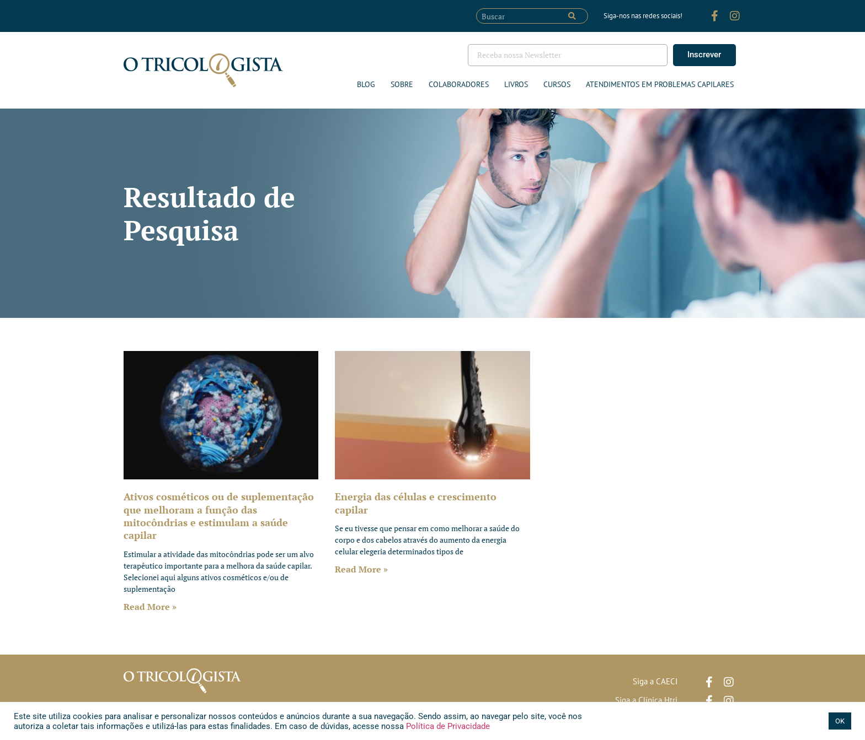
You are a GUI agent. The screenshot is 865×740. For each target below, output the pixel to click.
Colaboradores (459, 84)
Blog (366, 84)
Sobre (402, 84)
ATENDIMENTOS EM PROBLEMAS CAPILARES (660, 84)
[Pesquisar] (572, 16)
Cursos (556, 84)
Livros (516, 84)
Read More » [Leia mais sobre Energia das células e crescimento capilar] (361, 569)
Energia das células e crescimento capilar (415, 503)
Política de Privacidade (447, 726)
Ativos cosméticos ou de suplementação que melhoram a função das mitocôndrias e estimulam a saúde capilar (219, 516)
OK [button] (840, 721)
